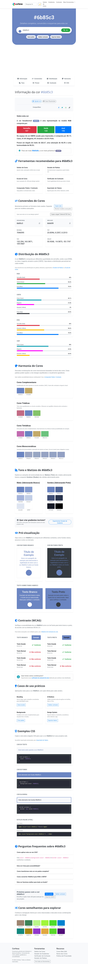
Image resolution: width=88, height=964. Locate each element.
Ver (66, 30)
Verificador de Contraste (42, 956)
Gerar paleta (31, 37)
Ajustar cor (37, 101)
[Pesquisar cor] (41, 30)
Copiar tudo (58, 206)
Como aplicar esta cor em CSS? (27, 852)
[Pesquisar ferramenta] (31, 4)
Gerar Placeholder (49, 101)
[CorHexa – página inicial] (17, 4)
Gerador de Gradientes (41, 954)
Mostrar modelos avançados (63, 209)
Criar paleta (21, 720)
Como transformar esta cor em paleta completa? (33, 871)
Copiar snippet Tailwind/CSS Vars (60, 214)
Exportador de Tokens (42, 740)
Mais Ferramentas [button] (68, 2)
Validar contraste (43, 37)
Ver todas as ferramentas (42, 961)
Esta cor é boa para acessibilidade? (28, 866)
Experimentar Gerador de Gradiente (60, 522)
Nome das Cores (62, 954)
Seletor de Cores (39, 951)
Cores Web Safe (62, 951)
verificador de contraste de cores (40, 678)
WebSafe (35, 151)
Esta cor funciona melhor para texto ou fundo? (32, 882)
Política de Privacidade (64, 956)
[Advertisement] (44, 62)
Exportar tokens (56, 37)
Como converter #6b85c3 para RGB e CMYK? (32, 877)
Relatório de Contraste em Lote (50, 631)
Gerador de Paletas (58, 267)
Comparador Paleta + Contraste (53, 377)
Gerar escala (21, 705)
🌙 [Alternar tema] (39, 4)
